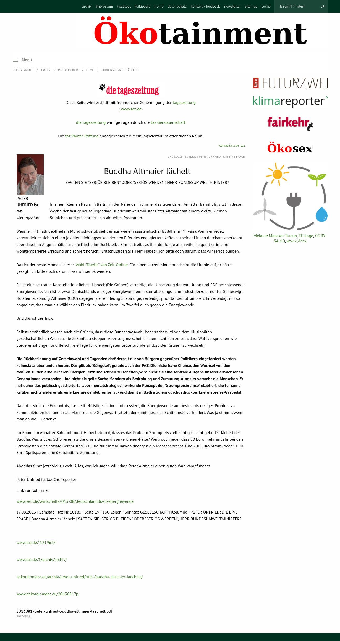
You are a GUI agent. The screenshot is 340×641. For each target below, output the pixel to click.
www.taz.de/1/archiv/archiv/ (42, 559)
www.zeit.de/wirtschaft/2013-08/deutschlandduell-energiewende (75, 501)
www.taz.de (131, 108)
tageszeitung (184, 102)
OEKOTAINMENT (23, 70)
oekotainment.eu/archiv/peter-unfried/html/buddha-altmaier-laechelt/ (80, 576)
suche (266, 6)
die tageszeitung (91, 122)
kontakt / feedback (205, 6)
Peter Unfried (68, 70)
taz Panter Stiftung (81, 135)
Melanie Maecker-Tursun (275, 235)
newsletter (232, 6)
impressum (104, 6)
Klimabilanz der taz (232, 145)
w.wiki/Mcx (296, 240)
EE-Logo (306, 235)
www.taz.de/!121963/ (36, 542)
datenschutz (177, 6)
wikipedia (142, 6)
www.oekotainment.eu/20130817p (48, 593)
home (159, 6)
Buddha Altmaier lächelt (119, 70)
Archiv (46, 70)
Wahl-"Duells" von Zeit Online (102, 264)
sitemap (251, 6)
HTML (90, 70)
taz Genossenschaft (168, 122)
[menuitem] (87, 6)
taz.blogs (124, 6)
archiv (87, 6)
